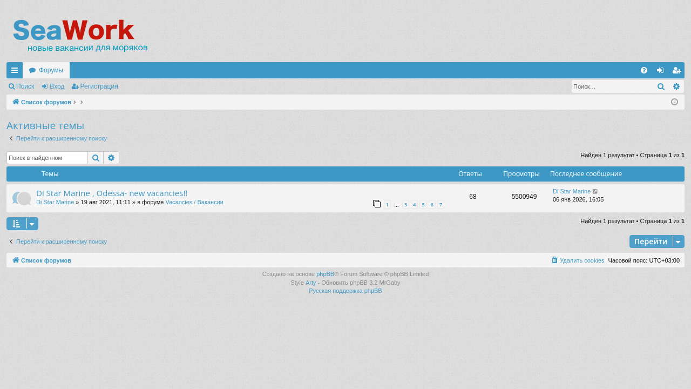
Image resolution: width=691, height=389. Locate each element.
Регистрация (99, 86)
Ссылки (17, 72)
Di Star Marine (55, 202)
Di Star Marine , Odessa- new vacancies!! (111, 192)
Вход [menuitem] (662, 72)
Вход (57, 86)
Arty (311, 282)
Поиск (25, 86)
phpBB (325, 274)
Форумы (51, 70)
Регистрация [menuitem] (679, 72)
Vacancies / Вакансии (194, 202)
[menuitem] (644, 70)
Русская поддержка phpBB (345, 290)
